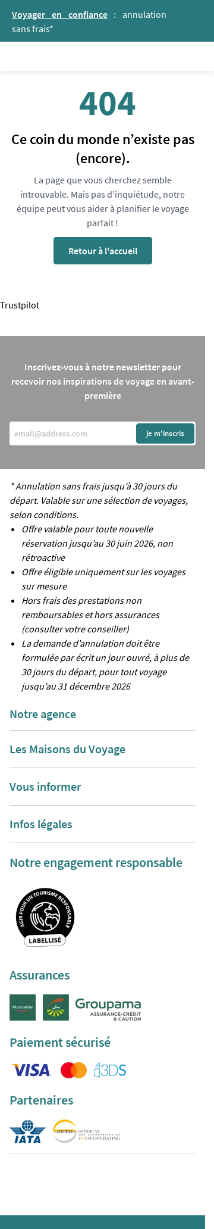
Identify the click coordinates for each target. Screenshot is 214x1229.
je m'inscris (165, 433)
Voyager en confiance (60, 14)
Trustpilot (19, 305)
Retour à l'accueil (102, 251)
